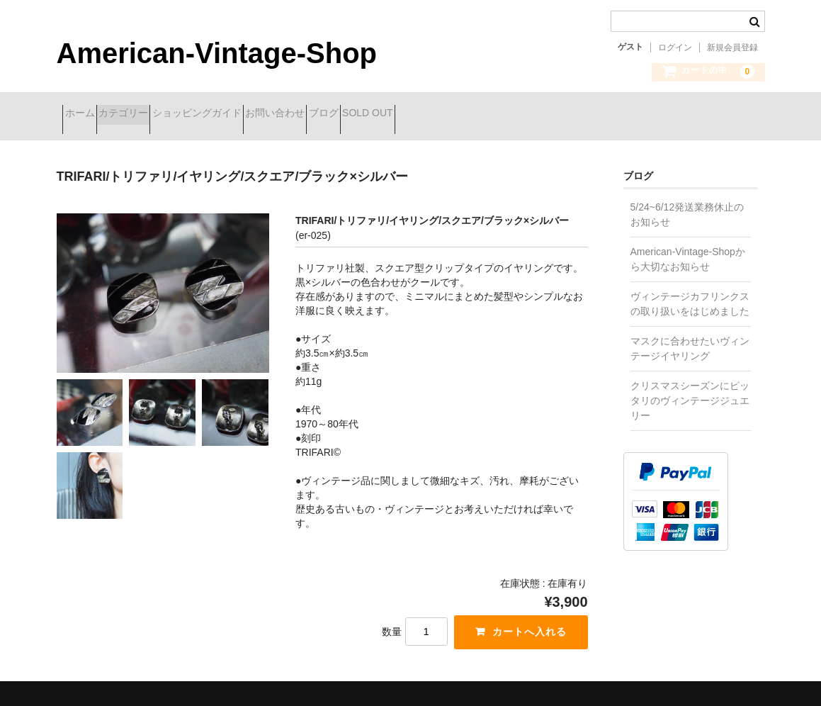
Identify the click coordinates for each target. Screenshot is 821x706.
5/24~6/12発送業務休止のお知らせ (687, 204)
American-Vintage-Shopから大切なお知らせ (687, 248)
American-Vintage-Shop (217, 53)
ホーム (86, 115)
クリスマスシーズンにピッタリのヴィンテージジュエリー (689, 389)
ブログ (430, 115)
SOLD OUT (499, 115)
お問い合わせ (356, 115)
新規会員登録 (732, 47)
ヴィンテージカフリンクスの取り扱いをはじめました (689, 293)
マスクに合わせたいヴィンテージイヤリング (689, 338)
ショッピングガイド (253, 115)
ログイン (675, 47)
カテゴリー (154, 115)
